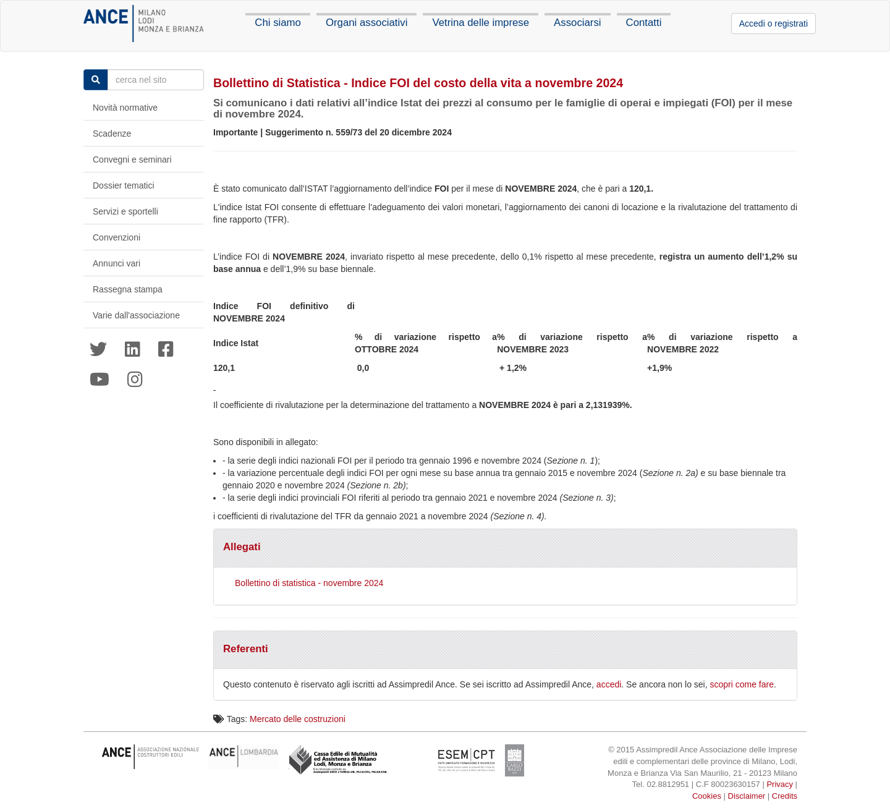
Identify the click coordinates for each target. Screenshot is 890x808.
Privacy (779, 784)
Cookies (706, 796)
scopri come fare (742, 684)
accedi (608, 684)
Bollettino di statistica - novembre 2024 (309, 583)
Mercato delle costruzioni (297, 719)
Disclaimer (747, 796)
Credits (784, 796)
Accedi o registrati (773, 23)
